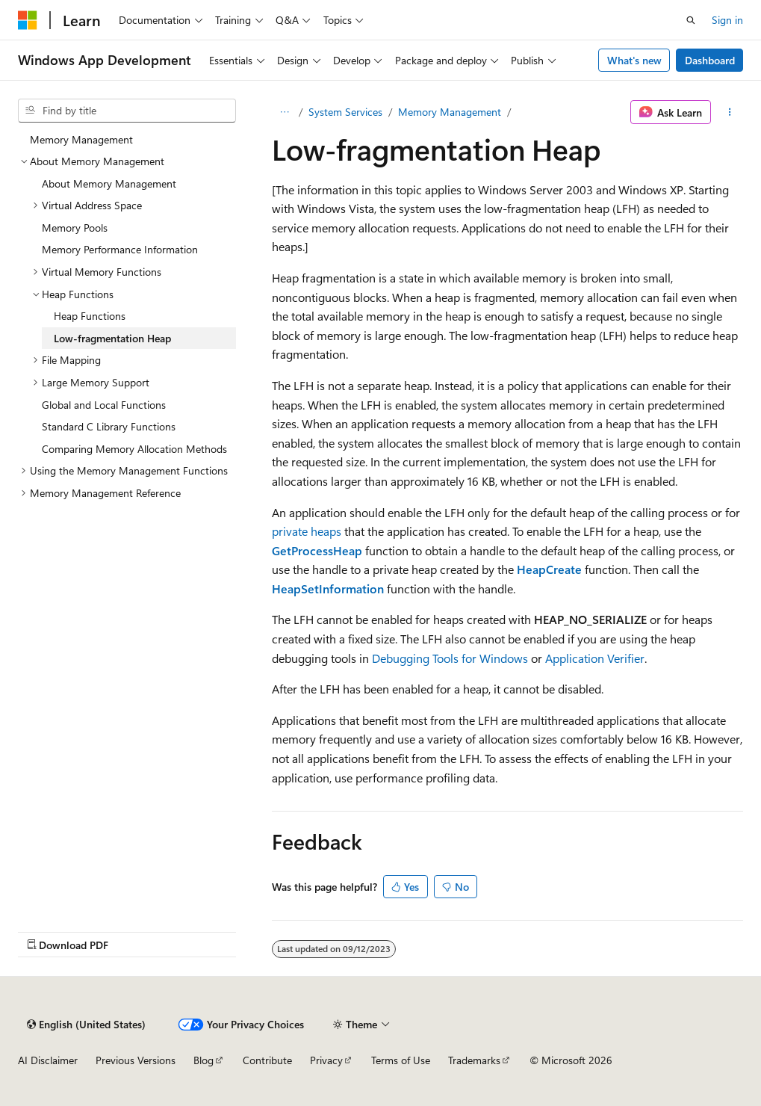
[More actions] (730, 112)
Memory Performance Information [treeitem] (120, 249)
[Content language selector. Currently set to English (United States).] (86, 1025)
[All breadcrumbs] (285, 112)
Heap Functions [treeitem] (89, 316)
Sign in (727, 20)
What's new (634, 60)
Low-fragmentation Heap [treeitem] (112, 338)
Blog (203, 1060)
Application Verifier (594, 658)
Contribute (267, 1060)
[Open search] (691, 20)
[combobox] (127, 111)
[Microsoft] (27, 20)
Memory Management (449, 112)
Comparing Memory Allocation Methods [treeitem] (134, 449)
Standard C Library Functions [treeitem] (109, 426)
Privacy (326, 1060)
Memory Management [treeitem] (81, 139)
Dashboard (710, 60)
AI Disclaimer (48, 1060)
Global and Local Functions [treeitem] (104, 405)
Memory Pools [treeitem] (75, 227)
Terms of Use (400, 1060)
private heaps (306, 531)
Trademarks (474, 1060)
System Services (345, 112)
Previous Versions (136, 1060)
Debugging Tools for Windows (450, 658)
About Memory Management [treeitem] (109, 183)
